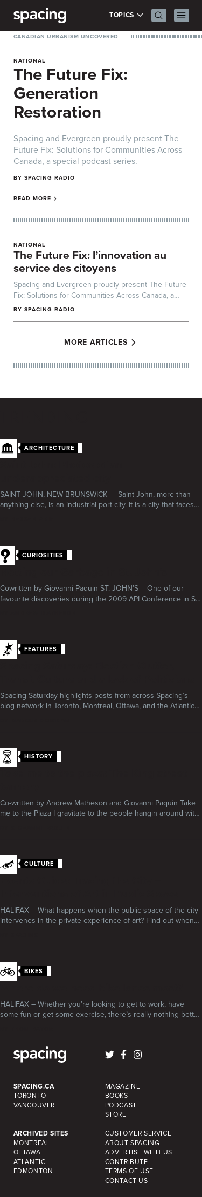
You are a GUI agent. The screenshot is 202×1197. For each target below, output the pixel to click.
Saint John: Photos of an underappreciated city (61, 471)
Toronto (29, 1095)
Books (116, 1095)
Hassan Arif (32, 519)
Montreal (31, 1143)
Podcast (121, 1105)
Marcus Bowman (40, 720)
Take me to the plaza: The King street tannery (93, 779)
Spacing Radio (49, 178)
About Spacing (132, 1143)
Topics (126, 15)
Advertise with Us (138, 1152)
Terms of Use (129, 1171)
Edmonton (33, 1171)
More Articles (100, 342)
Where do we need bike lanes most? (91, 987)
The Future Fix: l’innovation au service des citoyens (89, 262)
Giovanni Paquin (41, 828)
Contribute (126, 1162)
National (29, 61)
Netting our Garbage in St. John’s (83, 571)
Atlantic (29, 1162)
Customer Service (138, 1133)
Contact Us (126, 1181)
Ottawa (27, 1152)
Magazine (123, 1086)
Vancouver (34, 1105)
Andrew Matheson (43, 613)
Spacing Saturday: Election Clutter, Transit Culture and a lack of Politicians (97, 672)
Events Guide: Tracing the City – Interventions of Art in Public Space (89, 887)
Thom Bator (32, 1029)
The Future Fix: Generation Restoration (70, 93)
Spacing (25, 935)
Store (116, 1114)
